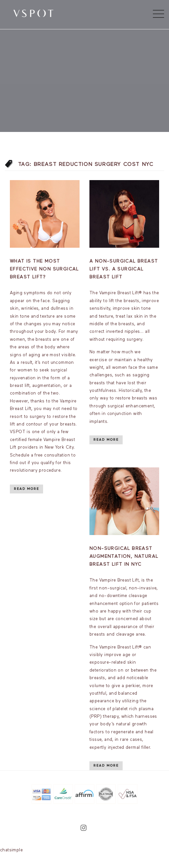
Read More (26, 488)
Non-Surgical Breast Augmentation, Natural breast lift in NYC (123, 556)
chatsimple (11, 850)
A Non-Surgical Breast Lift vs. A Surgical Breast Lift (123, 269)
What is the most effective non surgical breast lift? (44, 269)
